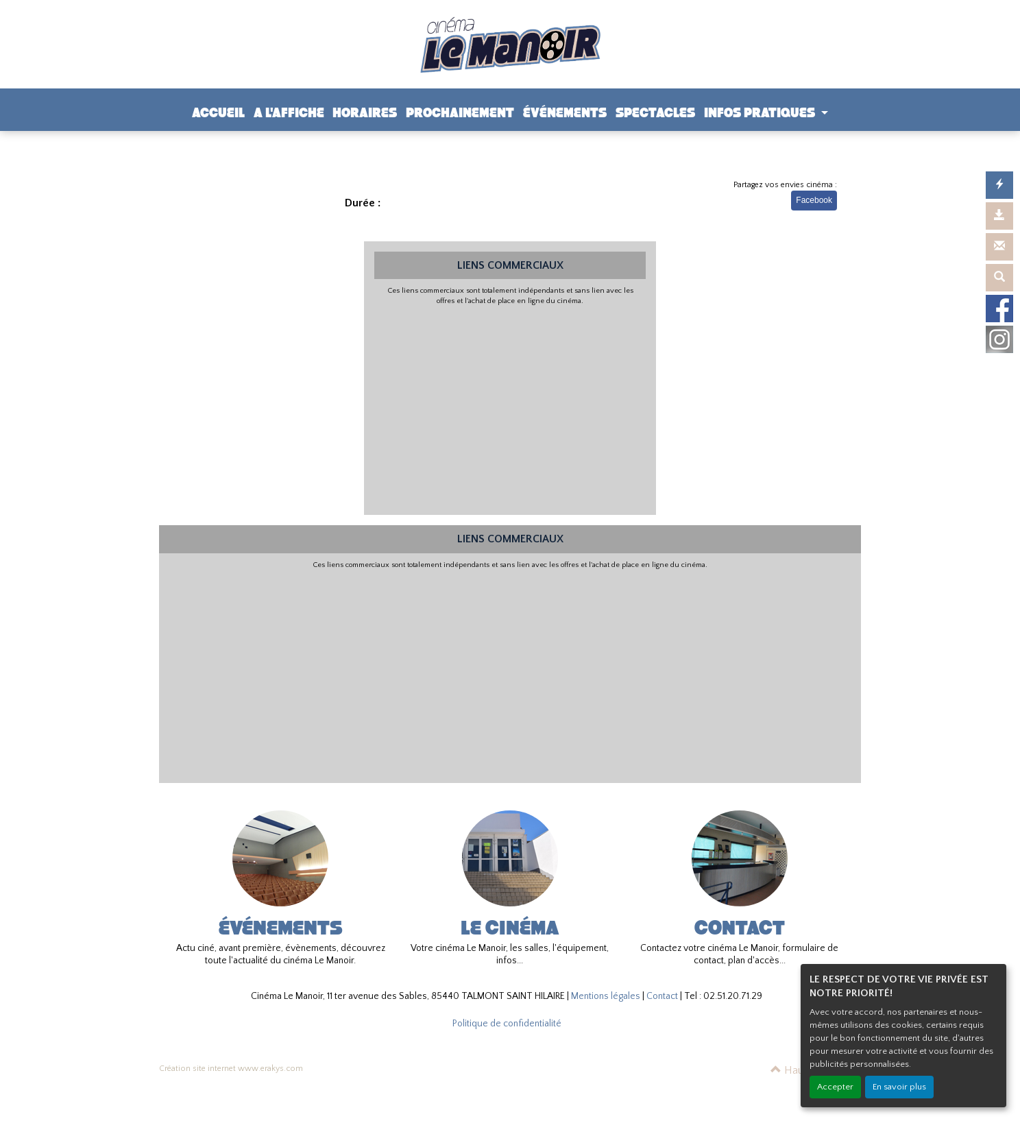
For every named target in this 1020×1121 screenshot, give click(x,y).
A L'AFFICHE (289, 113)
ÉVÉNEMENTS (565, 113)
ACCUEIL (218, 113)
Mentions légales (605, 996)
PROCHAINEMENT (460, 113)
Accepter (835, 1087)
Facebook (814, 200)
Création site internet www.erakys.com (231, 1068)
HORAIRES (364, 113)
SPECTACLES (655, 113)
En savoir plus (899, 1087)
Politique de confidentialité (506, 1023)
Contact (662, 996)
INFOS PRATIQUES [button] (761, 113)
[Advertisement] (510, 409)
